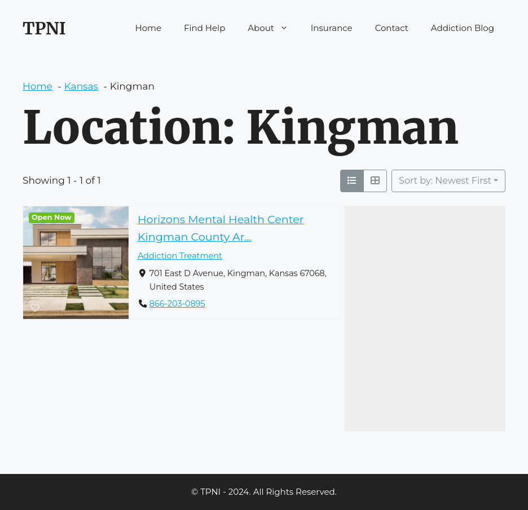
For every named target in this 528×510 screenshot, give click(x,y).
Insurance (332, 28)
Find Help (204, 28)
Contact (391, 28)
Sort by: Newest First (445, 180)
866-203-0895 (177, 304)
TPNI (44, 28)
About (274, 28)
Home (148, 28)
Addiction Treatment (180, 256)
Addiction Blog (462, 28)
